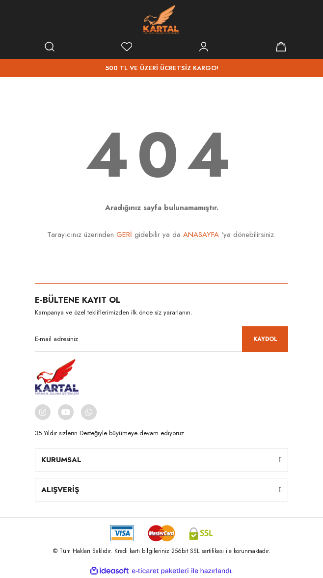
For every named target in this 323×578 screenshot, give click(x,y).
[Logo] (161, 19)
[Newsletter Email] (161, 339)
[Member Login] (203, 46)
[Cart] (280, 46)
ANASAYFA (201, 234)
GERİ (124, 234)
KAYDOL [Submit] (265, 339)
